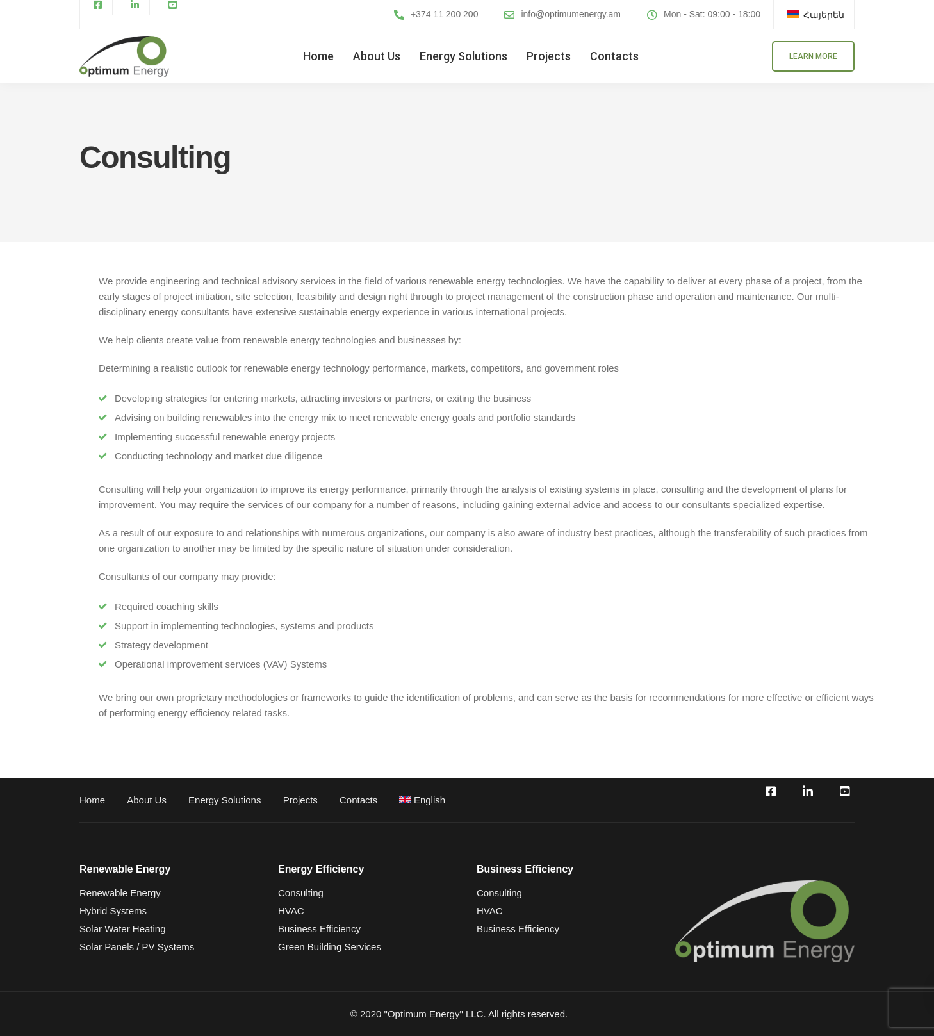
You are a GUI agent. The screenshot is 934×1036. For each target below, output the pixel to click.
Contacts (614, 56)
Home (318, 56)
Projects (549, 56)
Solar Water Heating (122, 928)
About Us (376, 56)
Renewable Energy (120, 892)
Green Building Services (329, 946)
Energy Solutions (463, 56)
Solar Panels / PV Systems (136, 946)
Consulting (301, 892)
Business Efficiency (319, 928)
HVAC (291, 910)
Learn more (813, 56)
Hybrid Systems (113, 910)
